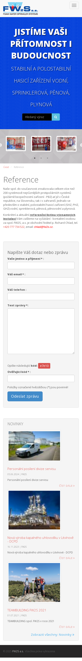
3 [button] (47, 158)
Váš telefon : (16, 289)
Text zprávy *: (17, 305)
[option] (15, 143)
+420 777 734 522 (13, 226)
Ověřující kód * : (19, 371)
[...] (37, 117)
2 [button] (41, 158)
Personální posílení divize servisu (31, 468)
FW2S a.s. (18, 651)
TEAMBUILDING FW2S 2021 (26, 609)
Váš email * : (16, 274)
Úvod (6, 166)
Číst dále (67, 485)
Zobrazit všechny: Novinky (52, 634)
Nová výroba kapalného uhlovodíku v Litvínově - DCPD (40, 539)
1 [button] (35, 158)
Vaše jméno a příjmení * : (25, 258)
